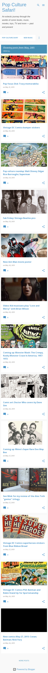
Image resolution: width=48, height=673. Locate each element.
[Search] (38, 5)
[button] (43, 92)
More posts (24, 661)
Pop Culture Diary (10, 38)
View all (6, 51)
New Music (28, 38)
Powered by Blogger (24, 669)
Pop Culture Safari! (14, 7)
